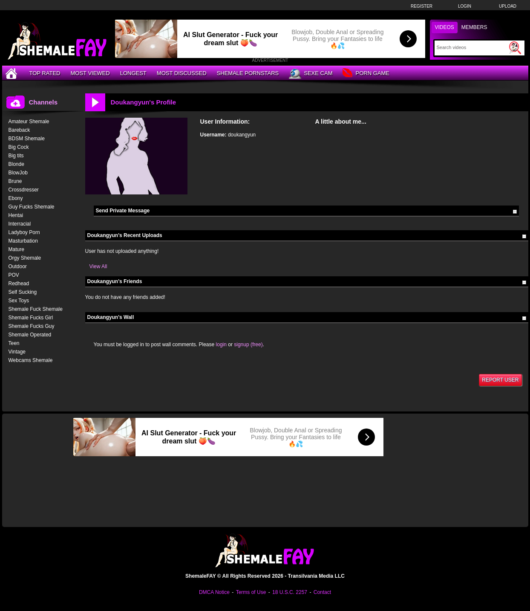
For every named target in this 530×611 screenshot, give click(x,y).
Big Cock (19, 147)
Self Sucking (23, 292)
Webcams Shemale (31, 360)
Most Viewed (89, 73)
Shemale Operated (30, 335)
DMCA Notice (214, 592)
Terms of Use (251, 592)
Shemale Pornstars (248, 73)
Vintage (17, 352)
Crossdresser (24, 190)
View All (98, 266)
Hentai (16, 215)
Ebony (16, 198)
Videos (444, 27)
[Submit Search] (515, 48)
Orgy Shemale (25, 258)
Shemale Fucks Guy (32, 326)
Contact (322, 592)
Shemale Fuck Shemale (36, 309)
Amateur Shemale (29, 122)
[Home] (12, 73)
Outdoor (18, 266)
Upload (507, 6)
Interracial (20, 224)
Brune (15, 181)
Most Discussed (182, 73)
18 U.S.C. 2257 (289, 592)
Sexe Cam (310, 74)
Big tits (16, 156)
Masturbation (23, 241)
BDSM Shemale (27, 139)
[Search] (472, 47)
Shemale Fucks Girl (31, 318)
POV (14, 275)
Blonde (16, 164)
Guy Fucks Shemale (32, 207)
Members (474, 27)
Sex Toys (19, 301)
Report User (500, 380)
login (221, 344)
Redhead (19, 284)
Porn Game (366, 73)
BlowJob (18, 173)
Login (464, 6)
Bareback (19, 130)
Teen (14, 343)
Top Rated (44, 73)
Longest (133, 73)
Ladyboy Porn (24, 232)
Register (421, 6)
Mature (16, 249)
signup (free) (248, 344)
